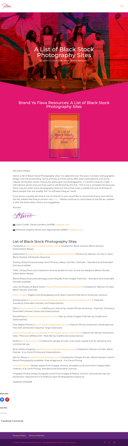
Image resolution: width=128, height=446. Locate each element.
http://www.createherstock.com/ (42, 246)
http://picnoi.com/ (30, 341)
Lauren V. (46, 60)
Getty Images (20, 295)
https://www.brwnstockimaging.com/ (55, 349)
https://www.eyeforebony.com (45, 357)
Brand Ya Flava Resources (75, 60)
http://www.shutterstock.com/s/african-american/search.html (60, 300)
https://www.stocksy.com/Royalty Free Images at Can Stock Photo (47, 333)
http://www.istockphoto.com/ (42, 316)
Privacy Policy (19, 435)
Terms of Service (36, 435)
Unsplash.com (62, 224)
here (55, 199)
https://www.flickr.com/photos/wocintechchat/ (50, 254)
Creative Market (21, 365)
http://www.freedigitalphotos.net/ (52, 324)
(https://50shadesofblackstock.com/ (64, 287)
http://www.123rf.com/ (30, 308)
